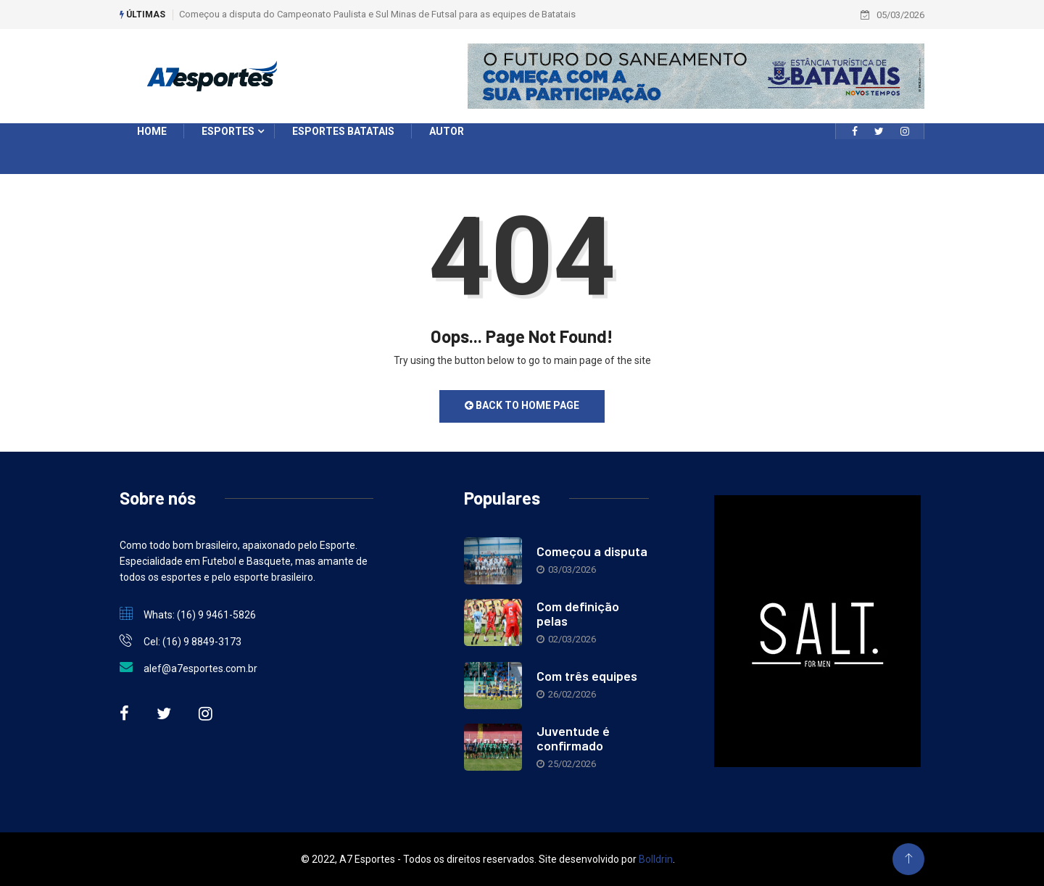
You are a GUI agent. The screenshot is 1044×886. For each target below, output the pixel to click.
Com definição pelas (577, 613)
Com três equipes (586, 676)
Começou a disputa (591, 551)
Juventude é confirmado (573, 738)
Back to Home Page (522, 405)
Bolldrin (656, 859)
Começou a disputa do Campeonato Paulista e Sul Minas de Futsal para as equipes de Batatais (377, 14)
